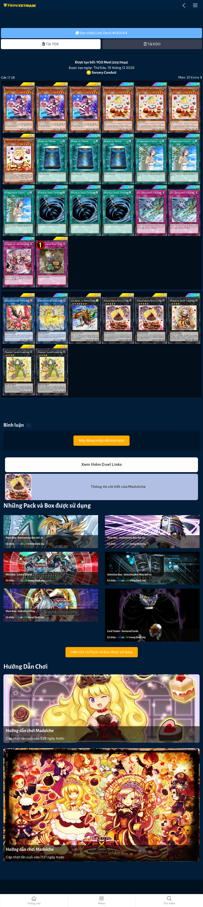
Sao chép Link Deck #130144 (101, 33)
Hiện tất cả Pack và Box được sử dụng (102, 652)
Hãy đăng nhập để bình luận (102, 440)
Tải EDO (152, 44)
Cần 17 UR (8, 77)
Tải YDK (50, 44)
